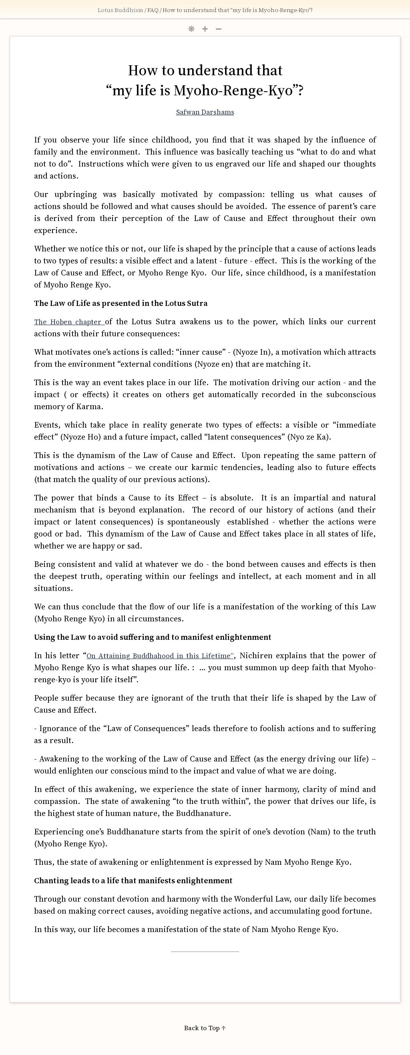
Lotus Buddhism (121, 10)
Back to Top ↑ (205, 1027)
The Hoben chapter (69, 322)
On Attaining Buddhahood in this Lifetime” (159, 656)
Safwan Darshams (205, 112)
